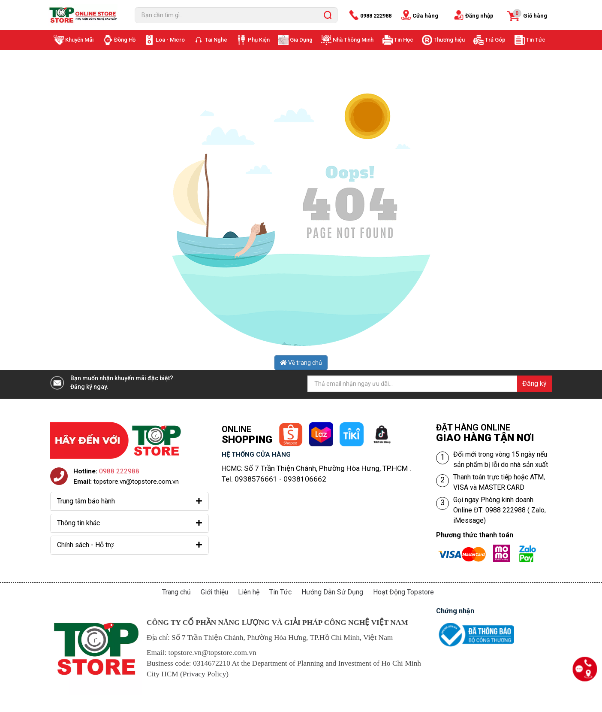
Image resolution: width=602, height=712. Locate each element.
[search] (327, 15)
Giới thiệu (214, 592)
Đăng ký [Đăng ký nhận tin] (534, 383)
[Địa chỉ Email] (429, 384)
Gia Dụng (301, 39)
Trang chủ (176, 592)
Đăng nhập (479, 15)
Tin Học (403, 39)
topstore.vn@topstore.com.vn (136, 481)
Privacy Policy (204, 674)
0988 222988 (375, 15)
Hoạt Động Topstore (403, 592)
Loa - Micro (170, 39)
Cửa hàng (425, 15)
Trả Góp (495, 39)
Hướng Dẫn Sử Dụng (332, 592)
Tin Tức (535, 39)
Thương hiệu (449, 39)
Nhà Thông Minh (353, 39)
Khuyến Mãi (79, 39)
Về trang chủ (301, 362)
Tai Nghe (216, 39)
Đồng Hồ (124, 39)
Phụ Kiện (259, 39)
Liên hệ (248, 592)
